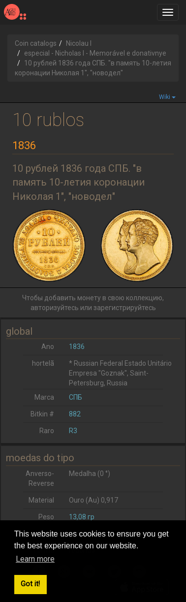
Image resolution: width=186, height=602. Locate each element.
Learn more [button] (35, 559)
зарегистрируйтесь (124, 308)
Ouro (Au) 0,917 (93, 500)
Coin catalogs (36, 43)
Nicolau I (79, 43)
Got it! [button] (30, 584)
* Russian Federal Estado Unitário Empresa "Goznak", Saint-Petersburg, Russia (120, 373)
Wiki (167, 97)
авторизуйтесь (55, 308)
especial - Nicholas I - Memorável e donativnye (95, 53)
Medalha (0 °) (89, 473)
